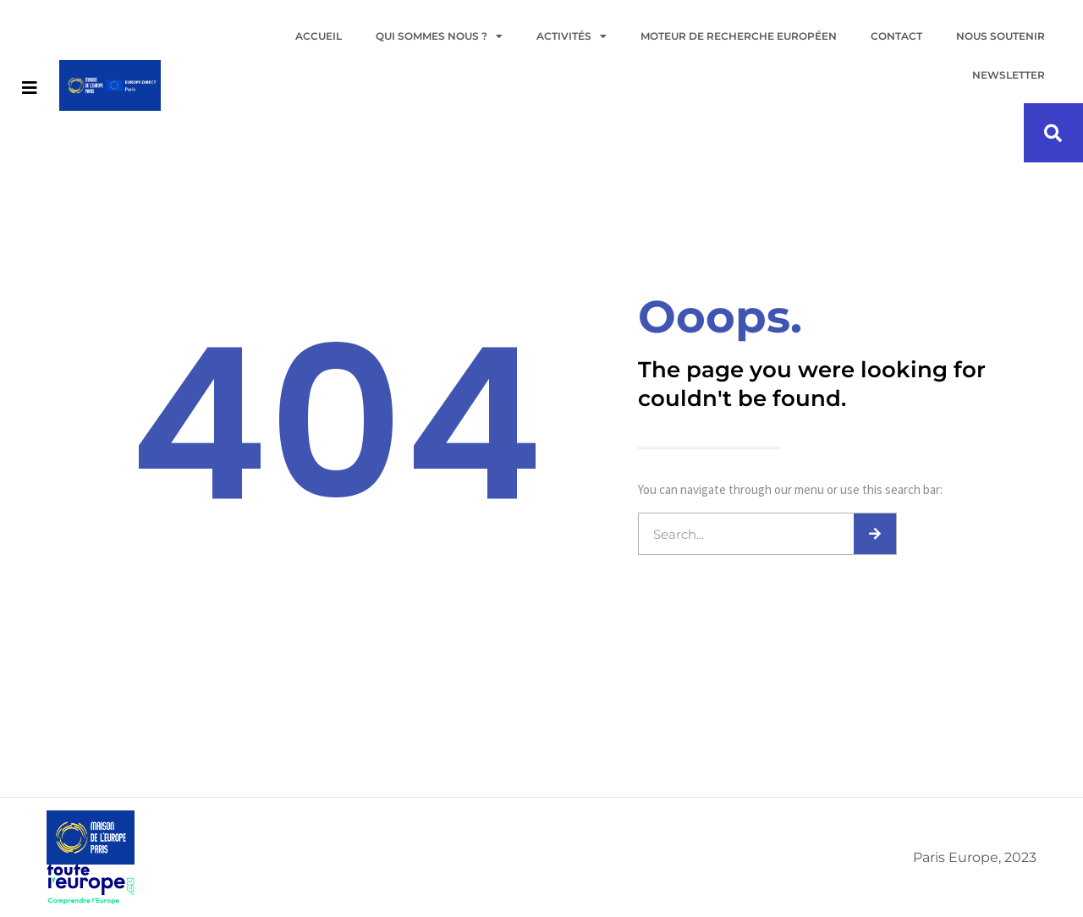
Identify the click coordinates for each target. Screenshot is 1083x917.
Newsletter (1008, 75)
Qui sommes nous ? (439, 36)
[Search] (875, 533)
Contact (896, 36)
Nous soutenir (1000, 36)
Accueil (318, 36)
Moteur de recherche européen (738, 36)
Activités (571, 36)
